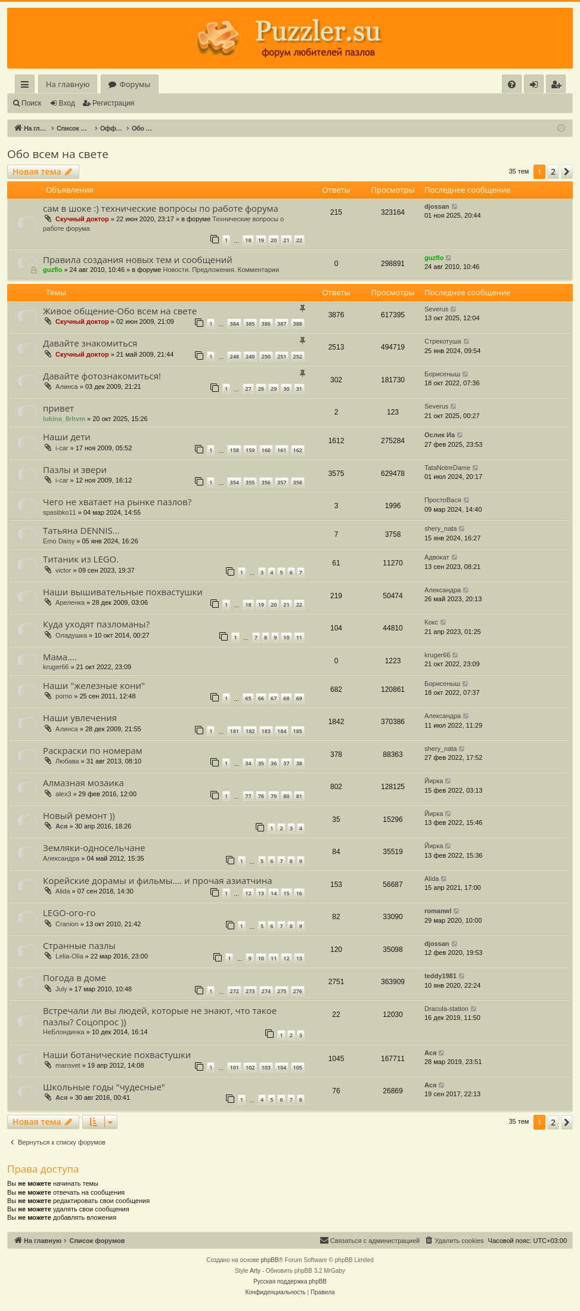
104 (281, 1067)
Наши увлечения (80, 717)
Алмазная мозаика (83, 783)
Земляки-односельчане (94, 848)
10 (286, 637)
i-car (61, 448)
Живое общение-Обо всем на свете (120, 311)
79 (274, 796)
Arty (255, 1270)
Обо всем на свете (57, 154)
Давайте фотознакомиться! (102, 376)
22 (299, 240)
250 (266, 356)
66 (261, 698)
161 (281, 450)
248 (233, 356)
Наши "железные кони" (94, 685)
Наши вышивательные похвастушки (123, 592)
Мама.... (60, 657)
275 (281, 991)
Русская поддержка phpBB (290, 1281)
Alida (62, 891)
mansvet (67, 1065)
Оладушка (71, 635)
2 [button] (553, 171)
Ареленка (70, 602)
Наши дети (67, 437)
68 (286, 698)
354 (233, 482)
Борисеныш (442, 374)
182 (250, 731)
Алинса (66, 386)
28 (261, 388)
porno (63, 696)
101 (233, 1067)
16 (299, 893)
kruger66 (56, 666)
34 (248, 763)
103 (266, 1067)
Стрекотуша (442, 341)
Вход (67, 103)
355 (250, 482)
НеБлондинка (64, 1031)
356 (266, 482)
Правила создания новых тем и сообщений (137, 259)
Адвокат (436, 557)
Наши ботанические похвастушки (117, 1054)
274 (266, 991)
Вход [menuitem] (536, 86)
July (61, 988)
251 (281, 356)
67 (274, 698)
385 (250, 323)
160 (266, 450)
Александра (442, 589)
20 (274, 240)
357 (281, 482)
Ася (61, 826)
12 (248, 893)
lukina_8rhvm (64, 418)
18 (248, 240)
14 (274, 893)
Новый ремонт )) (79, 815)
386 (266, 323)
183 (266, 731)
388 (297, 323)
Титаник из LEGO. (81, 559)
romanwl (437, 910)
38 (299, 763)
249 (250, 356)
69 (299, 698)
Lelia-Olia (69, 956)
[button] (567, 172)
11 (299, 637)
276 (297, 991)
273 (250, 991)
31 (299, 388)
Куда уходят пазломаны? (96, 624)
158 (233, 450)
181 (233, 731)
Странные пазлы (79, 945)
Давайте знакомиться (90, 343)
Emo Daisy (59, 541)
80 (286, 796)
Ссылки (27, 86)
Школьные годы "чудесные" (104, 1087)
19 (261, 240)
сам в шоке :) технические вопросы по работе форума (160, 208)
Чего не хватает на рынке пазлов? (117, 502)
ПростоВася (442, 499)
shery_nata (440, 528)
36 (274, 763)
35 (261, 763)
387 (281, 323)
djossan (436, 206)
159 (250, 450)
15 (286, 893)
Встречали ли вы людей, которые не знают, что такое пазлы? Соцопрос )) (160, 1016)
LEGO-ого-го (69, 913)
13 (261, 893)
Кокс (431, 622)
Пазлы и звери (75, 469)
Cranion (67, 923)
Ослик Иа (439, 434)
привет (58, 408)
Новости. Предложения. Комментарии (221, 269)
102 (250, 1067)
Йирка (433, 780)
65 (248, 698)
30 (286, 388)
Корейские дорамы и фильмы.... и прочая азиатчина (157, 880)
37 (286, 763)
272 (233, 991)
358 (297, 482)
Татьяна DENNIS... (81, 530)
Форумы (134, 84)
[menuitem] (512, 84)
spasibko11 (59, 512)
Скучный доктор (82, 218)
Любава (67, 761)
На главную (67, 84)
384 (233, 323)
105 (297, 1067)
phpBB (270, 1260)
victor (63, 570)
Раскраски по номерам (92, 750)
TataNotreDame (447, 467)
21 (286, 240)
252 (297, 356)
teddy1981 (440, 975)
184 (281, 731)
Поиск (31, 103)
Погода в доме (74, 978)
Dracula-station (446, 1008)
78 (261, 796)
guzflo (52, 269)
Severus (436, 309)
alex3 (63, 793)
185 (297, 731)
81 (299, 796)
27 (248, 388)
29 (274, 388)
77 (248, 796)
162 (297, 450)
